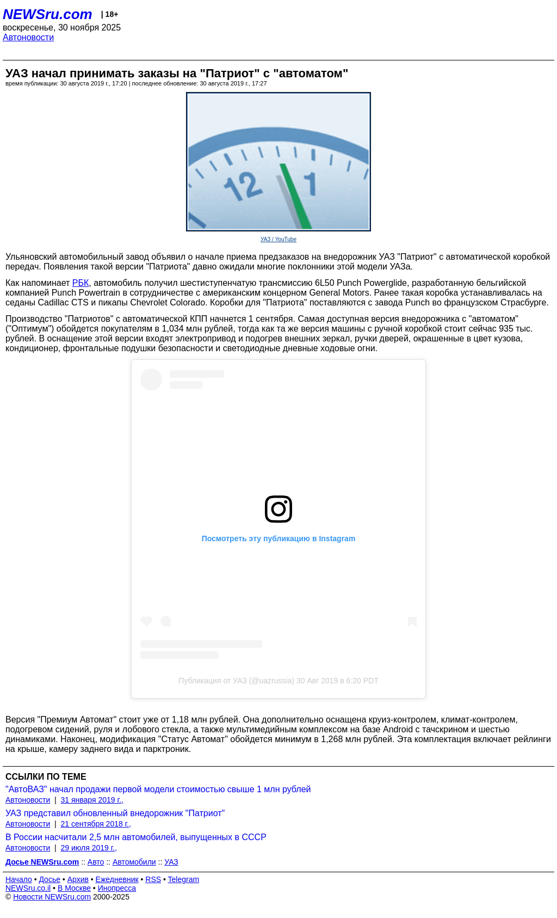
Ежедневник (117, 879)
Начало (18, 879)
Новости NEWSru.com (52, 896)
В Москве (74, 888)
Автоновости (28, 37)
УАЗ (171, 862)
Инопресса (117, 888)
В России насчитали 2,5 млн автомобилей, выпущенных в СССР (136, 837)
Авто (96, 862)
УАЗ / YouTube (278, 239)
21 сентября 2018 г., (96, 823)
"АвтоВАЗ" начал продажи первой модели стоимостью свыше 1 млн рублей (158, 789)
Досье (49, 879)
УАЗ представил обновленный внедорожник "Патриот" (115, 813)
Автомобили (134, 862)
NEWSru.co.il (28, 888)
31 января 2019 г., (92, 799)
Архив (78, 879)
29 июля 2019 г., (89, 847)
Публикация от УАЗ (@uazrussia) (236, 680)
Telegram (184, 879)
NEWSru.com (47, 14)
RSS (153, 879)
